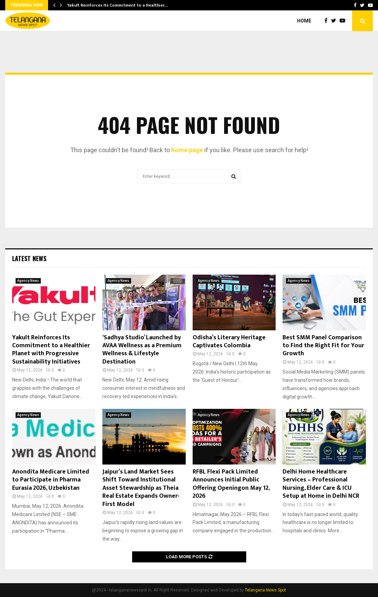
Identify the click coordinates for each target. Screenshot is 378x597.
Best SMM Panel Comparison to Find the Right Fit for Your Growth (323, 345)
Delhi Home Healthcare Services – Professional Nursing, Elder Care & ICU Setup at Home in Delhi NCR (321, 484)
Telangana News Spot (265, 590)
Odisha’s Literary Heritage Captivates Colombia (229, 341)
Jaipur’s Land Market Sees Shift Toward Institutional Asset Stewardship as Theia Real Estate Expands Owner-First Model (140, 488)
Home (304, 21)
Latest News (29, 258)
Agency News (28, 281)
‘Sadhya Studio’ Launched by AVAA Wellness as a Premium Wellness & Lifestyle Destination (142, 349)
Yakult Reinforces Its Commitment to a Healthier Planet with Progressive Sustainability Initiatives (51, 349)
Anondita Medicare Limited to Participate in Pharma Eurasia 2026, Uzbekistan (50, 480)
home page (187, 150)
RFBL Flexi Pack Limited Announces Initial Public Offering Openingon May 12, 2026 (231, 484)
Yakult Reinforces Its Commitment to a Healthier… (117, 5)
